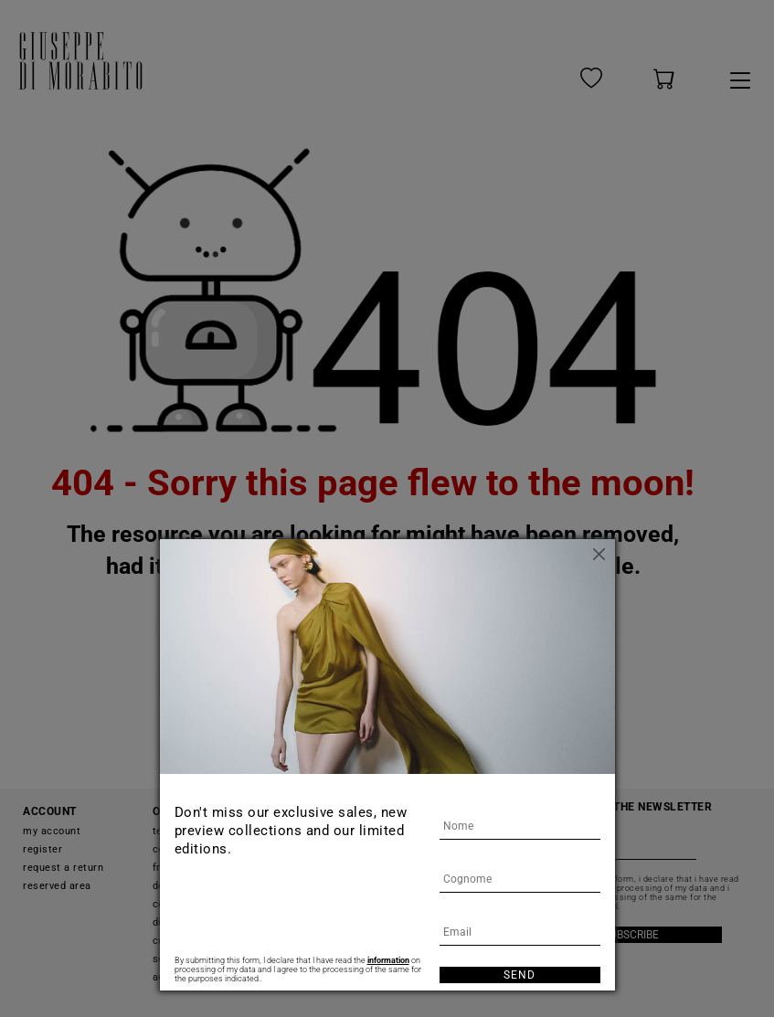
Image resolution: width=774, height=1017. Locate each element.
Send (519, 975)
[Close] (601, 553)
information (388, 960)
